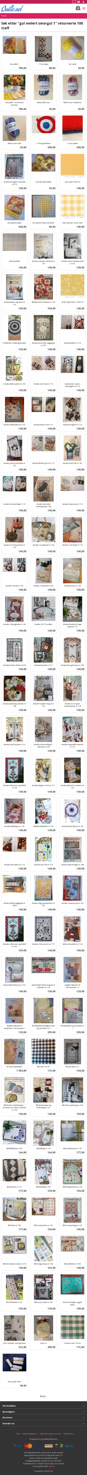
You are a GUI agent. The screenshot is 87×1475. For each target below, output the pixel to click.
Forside (4, 16)
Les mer (51, 1466)
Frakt (18, 1433)
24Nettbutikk (48, 1471)
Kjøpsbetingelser (29, 1433)
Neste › (43, 1396)
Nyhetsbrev (68, 1433)
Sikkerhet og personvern (50, 1433)
